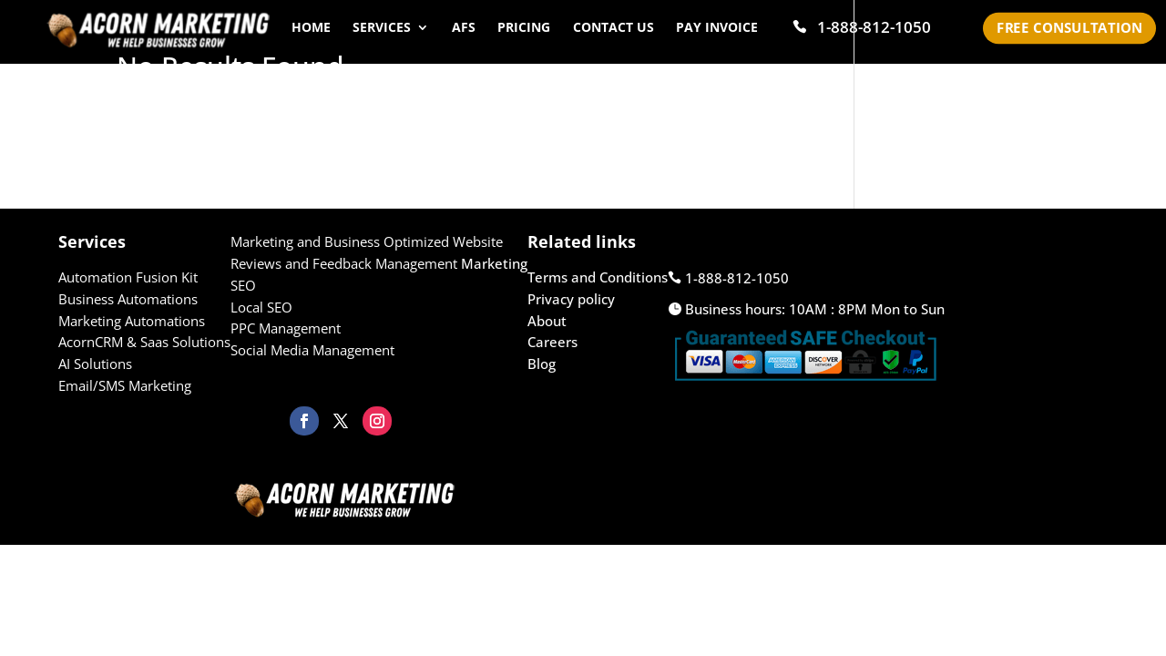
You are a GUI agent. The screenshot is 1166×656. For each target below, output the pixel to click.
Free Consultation (1069, 27)
